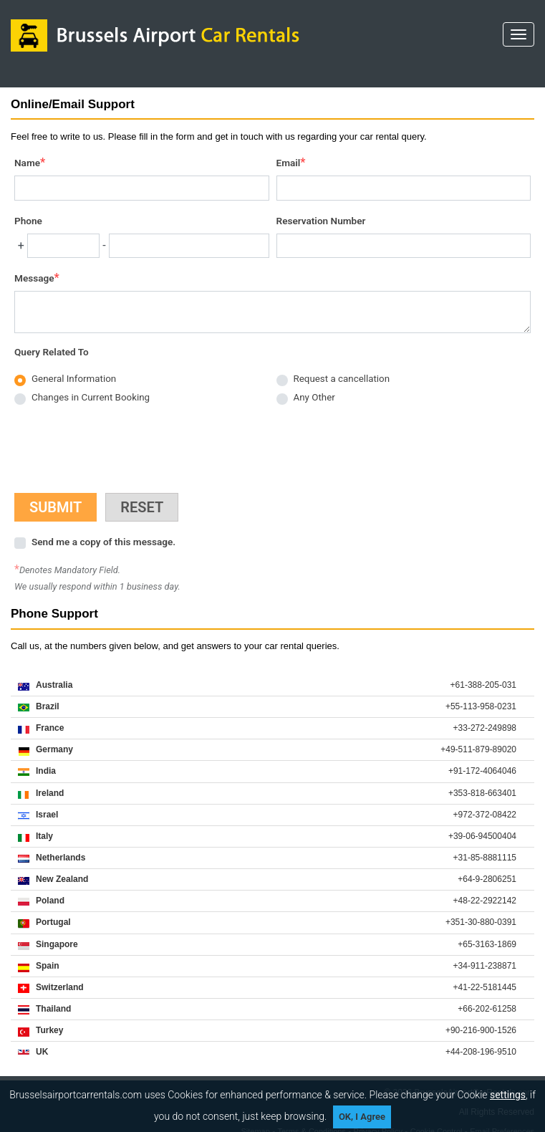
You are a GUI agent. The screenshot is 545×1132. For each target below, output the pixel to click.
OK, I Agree (362, 1116)
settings (508, 1094)
